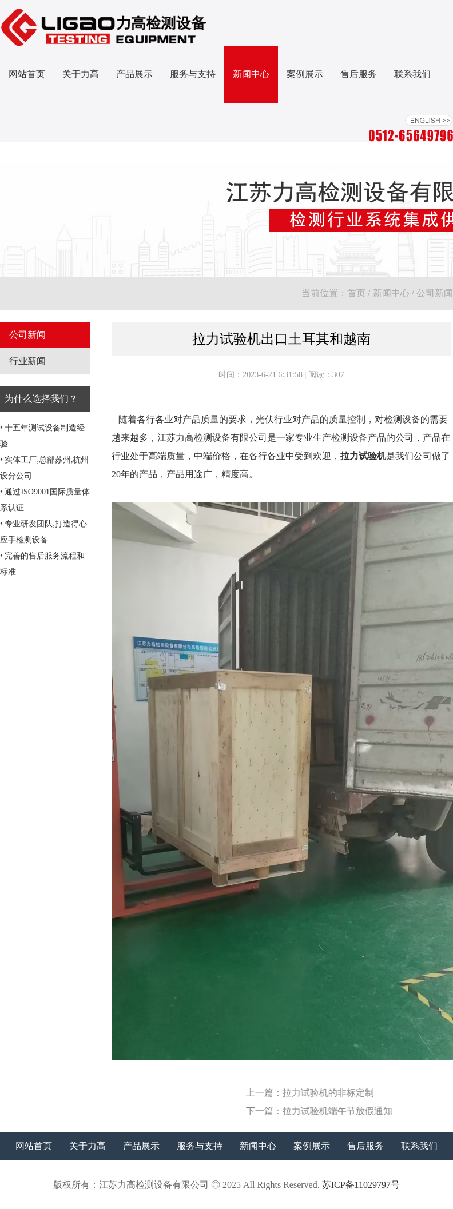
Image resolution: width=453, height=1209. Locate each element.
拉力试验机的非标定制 (394, 1093)
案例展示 (305, 74)
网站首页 (27, 74)
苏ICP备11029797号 (361, 1185)
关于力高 (80, 74)
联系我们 (412, 74)
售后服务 (358, 74)
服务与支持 (193, 74)
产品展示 (134, 74)
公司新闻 (434, 293)
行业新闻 (27, 361)
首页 (356, 293)
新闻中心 (251, 74)
